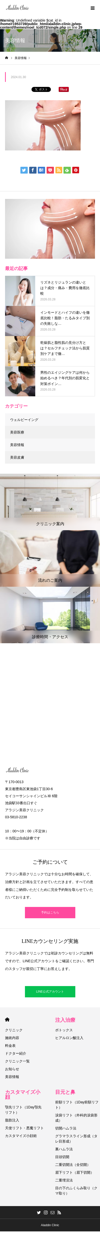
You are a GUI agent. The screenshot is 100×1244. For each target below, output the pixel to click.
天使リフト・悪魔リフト (24, 1128)
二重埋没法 (64, 1180)
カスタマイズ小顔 (22, 1094)
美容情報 (17, 445)
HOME (7, 1019)
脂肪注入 (12, 1120)
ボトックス (64, 1030)
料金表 (10, 1046)
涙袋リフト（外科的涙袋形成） (76, 1117)
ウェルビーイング (24, 420)
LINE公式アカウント (50, 991)
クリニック (14, 1030)
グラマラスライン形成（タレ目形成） (76, 1138)
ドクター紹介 (15, 1053)
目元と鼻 (65, 1092)
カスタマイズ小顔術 (21, 1136)
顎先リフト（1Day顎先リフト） (23, 1109)
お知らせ (12, 1069)
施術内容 (12, 1038)
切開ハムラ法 (65, 1128)
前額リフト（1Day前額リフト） (77, 1104)
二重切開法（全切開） (72, 1165)
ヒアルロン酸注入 (69, 1038)
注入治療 (65, 1020)
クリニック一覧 (17, 1061)
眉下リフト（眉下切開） (74, 1172)
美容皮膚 (17, 457)
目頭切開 (62, 1157)
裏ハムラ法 (64, 1149)
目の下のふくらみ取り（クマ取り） (76, 1190)
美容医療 (17, 432)
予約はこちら (50, 912)
